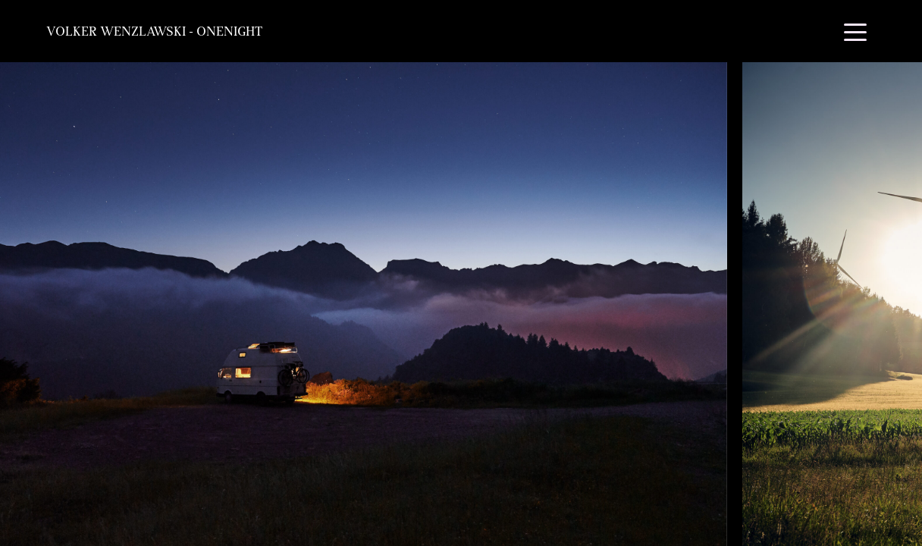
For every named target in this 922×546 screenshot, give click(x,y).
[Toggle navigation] (855, 31)
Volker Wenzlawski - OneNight (154, 31)
